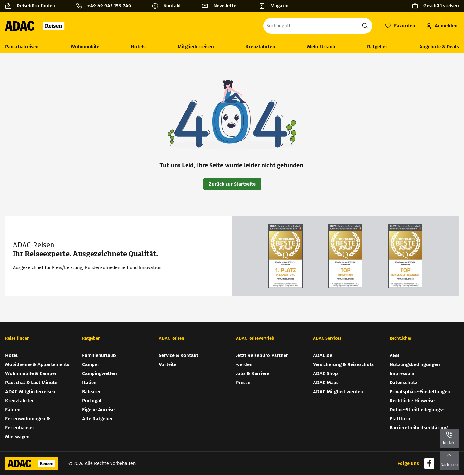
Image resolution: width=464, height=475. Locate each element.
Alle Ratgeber (97, 419)
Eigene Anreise (98, 409)
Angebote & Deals (439, 47)
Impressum (402, 373)
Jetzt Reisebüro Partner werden (262, 360)
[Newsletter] (222, 6)
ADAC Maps (326, 382)
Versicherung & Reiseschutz (343, 364)
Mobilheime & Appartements (37, 364)
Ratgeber (377, 47)
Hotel (11, 355)
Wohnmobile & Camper (31, 373)
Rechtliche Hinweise (412, 400)
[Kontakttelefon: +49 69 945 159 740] (106, 6)
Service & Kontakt (178, 355)
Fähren (13, 409)
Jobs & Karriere (252, 373)
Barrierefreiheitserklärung (419, 428)
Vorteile (167, 364)
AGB (394, 355)
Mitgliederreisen (196, 47)
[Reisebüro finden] (32, 6)
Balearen (92, 391)
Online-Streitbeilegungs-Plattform (417, 414)
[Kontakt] (169, 6)
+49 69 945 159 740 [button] (109, 6)
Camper (90, 364)
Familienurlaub (99, 355)
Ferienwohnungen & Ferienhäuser (27, 423)
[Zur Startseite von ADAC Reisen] (37, 26)
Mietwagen (17, 437)
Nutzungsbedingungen (415, 364)
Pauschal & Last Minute (31, 382)
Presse (243, 382)
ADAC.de (322, 355)
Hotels (138, 47)
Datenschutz (403, 382)
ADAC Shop (325, 373)
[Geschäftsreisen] (435, 6)
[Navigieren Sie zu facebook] (429, 463)
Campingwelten (99, 373)
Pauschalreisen (22, 47)
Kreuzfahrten (260, 47)
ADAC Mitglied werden (338, 391)
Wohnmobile (85, 47)
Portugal (92, 400)
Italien (89, 382)
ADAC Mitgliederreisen (30, 391)
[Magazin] (276, 6)
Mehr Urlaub (321, 47)
